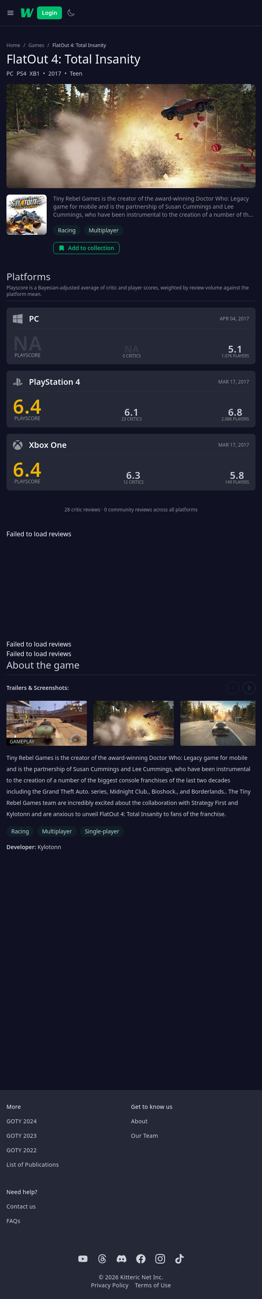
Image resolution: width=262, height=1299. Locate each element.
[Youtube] (83, 1259)
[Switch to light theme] (71, 13)
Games (36, 45)
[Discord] (121, 1259)
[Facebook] (141, 1259)
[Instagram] (160, 1259)
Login (49, 12)
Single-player (102, 831)
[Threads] (102, 1259)
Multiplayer (104, 230)
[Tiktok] (179, 1259)
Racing (67, 230)
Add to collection (86, 248)
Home (13, 45)
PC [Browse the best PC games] (9, 73)
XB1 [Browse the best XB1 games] (35, 73)
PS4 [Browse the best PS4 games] (21, 73)
